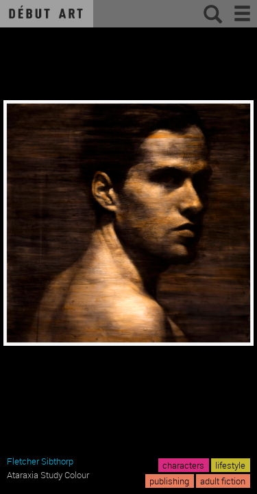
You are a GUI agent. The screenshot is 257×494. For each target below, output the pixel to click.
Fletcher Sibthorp (40, 461)
